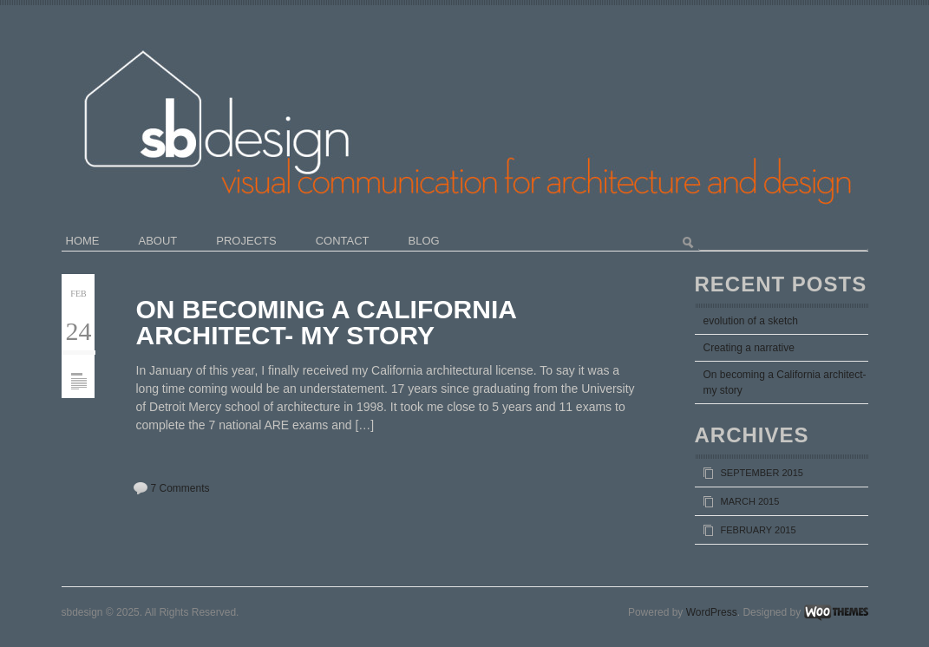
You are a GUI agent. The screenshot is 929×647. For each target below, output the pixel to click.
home (83, 240)
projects (246, 240)
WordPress (711, 612)
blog (424, 240)
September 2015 (762, 472)
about (158, 240)
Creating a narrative (749, 348)
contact (343, 240)
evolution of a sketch (750, 321)
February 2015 (758, 530)
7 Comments (180, 488)
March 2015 (750, 501)
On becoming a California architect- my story (326, 322)
